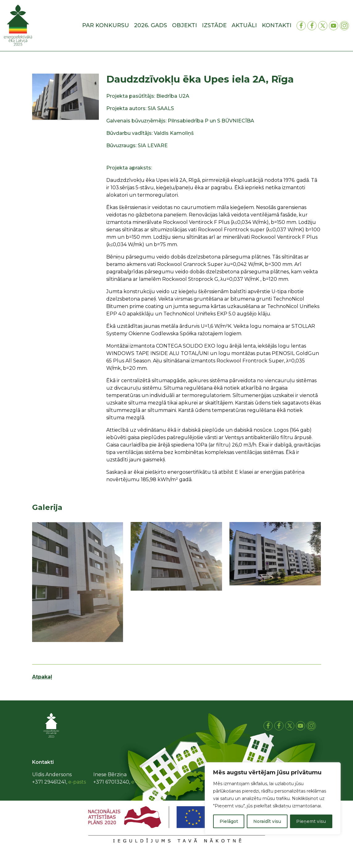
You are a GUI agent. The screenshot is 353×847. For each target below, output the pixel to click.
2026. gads (150, 25)
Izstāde (214, 25)
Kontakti (277, 25)
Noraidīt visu (267, 821)
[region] (273, 798)
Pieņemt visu (311, 821)
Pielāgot (229, 821)
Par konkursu (105, 25)
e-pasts (77, 782)
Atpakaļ (42, 677)
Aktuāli (244, 25)
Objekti (184, 25)
